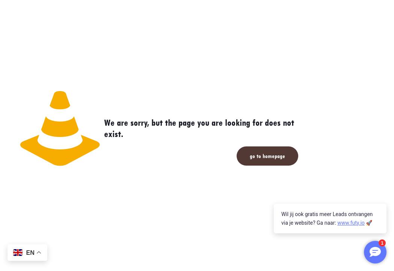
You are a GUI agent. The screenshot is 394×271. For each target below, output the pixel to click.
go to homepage (267, 156)
